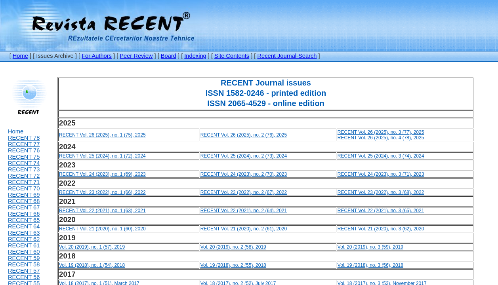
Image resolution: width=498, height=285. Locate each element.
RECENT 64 (24, 226)
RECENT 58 (24, 264)
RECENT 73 (24, 169)
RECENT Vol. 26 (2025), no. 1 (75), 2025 (102, 135)
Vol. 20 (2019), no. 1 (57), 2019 (92, 247)
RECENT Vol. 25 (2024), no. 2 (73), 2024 (243, 156)
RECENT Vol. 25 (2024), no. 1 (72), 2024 (102, 156)
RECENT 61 (24, 245)
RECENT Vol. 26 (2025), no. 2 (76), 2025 (243, 135)
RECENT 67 (24, 207)
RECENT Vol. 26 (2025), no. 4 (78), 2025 (381, 138)
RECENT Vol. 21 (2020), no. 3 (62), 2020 (381, 229)
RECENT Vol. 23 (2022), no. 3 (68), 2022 (381, 192)
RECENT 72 (24, 176)
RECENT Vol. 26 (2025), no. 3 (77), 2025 (381, 132)
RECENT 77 (24, 144)
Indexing (195, 56)
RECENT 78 (24, 138)
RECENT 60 (24, 252)
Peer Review (136, 56)
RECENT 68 (24, 201)
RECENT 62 (24, 239)
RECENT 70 (24, 188)
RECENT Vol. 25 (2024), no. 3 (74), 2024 (381, 156)
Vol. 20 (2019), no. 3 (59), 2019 (370, 247)
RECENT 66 (24, 214)
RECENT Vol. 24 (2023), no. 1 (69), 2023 (102, 174)
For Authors (97, 56)
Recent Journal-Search (287, 56)
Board (168, 56)
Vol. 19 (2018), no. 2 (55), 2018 (233, 265)
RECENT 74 (24, 163)
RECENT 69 (24, 195)
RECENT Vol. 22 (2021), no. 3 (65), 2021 (381, 210)
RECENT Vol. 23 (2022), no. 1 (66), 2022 (102, 192)
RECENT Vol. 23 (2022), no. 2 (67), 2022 (243, 192)
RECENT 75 (24, 157)
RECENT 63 (24, 233)
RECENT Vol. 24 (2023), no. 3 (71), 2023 (381, 174)
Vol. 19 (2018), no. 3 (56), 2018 (370, 265)
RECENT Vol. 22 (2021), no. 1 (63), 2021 (102, 210)
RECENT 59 (24, 258)
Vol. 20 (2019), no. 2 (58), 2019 (233, 247)
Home (20, 56)
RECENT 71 (24, 182)
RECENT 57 (24, 271)
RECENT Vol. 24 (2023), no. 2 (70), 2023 (243, 174)
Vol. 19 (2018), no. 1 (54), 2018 (92, 265)
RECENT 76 (24, 150)
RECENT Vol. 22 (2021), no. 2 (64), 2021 (243, 210)
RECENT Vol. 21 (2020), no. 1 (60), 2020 (102, 229)
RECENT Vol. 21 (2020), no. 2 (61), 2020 (243, 229)
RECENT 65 (24, 220)
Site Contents (231, 56)
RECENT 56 (24, 277)
